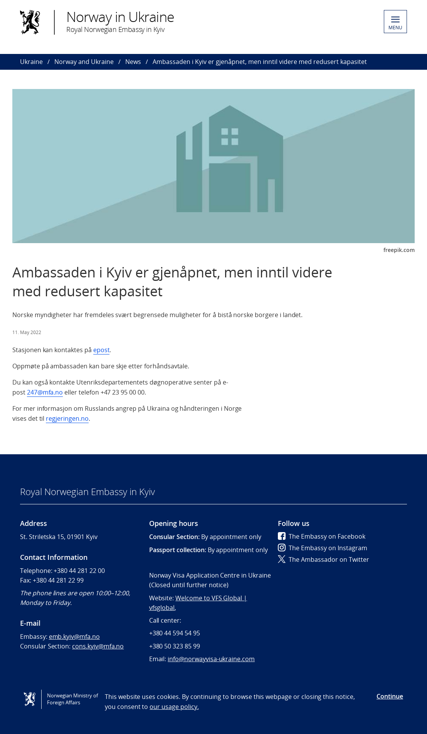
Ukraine (31, 61)
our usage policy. (174, 706)
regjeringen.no (67, 418)
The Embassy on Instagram (322, 548)
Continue (390, 696)
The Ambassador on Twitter (323, 559)
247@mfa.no (45, 392)
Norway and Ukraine (84, 61)
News (133, 61)
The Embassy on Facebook (321, 536)
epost (101, 350)
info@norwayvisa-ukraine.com (211, 659)
